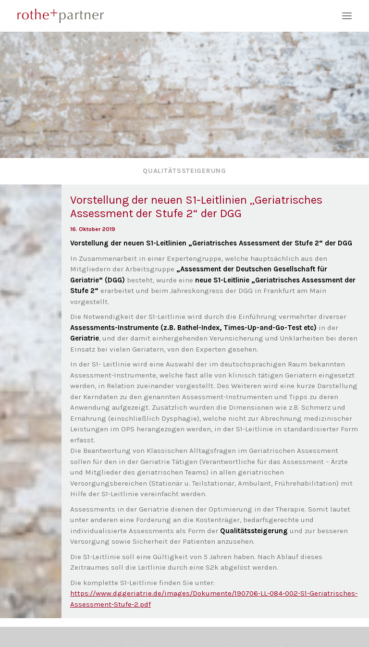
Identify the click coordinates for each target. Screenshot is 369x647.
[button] (347, 16)
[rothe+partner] (184, 16)
